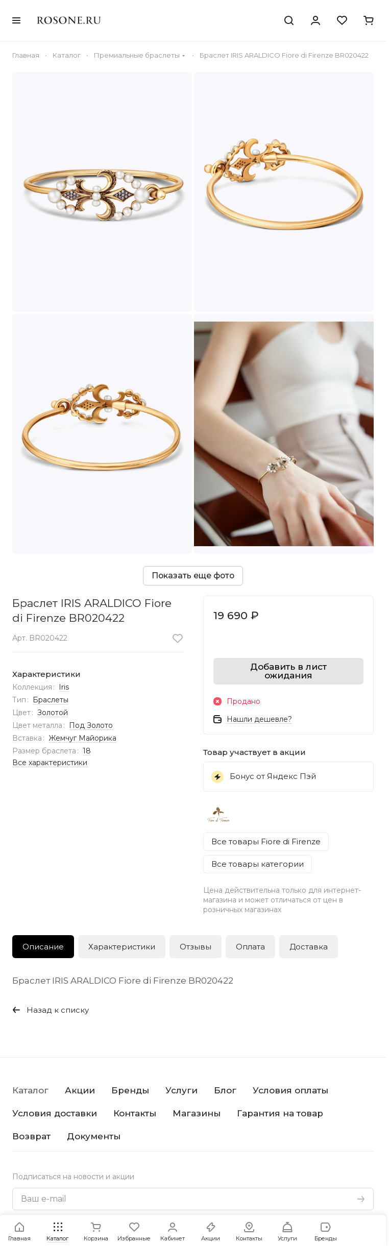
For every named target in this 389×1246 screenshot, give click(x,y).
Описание (43, 946)
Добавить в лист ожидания (288, 671)
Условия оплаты (290, 1090)
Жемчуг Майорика (82, 738)
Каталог (30, 1090)
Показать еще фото (193, 575)
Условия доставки (54, 1113)
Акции (80, 1090)
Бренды (130, 1090)
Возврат (31, 1136)
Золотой (52, 712)
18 (87, 750)
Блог (225, 1090)
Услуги (181, 1090)
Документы (93, 1136)
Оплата (250, 946)
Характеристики (121, 946)
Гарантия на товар (280, 1113)
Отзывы (195, 946)
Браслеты (50, 699)
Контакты (134, 1113)
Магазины (197, 1113)
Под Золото (91, 725)
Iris (64, 687)
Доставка (308, 946)
